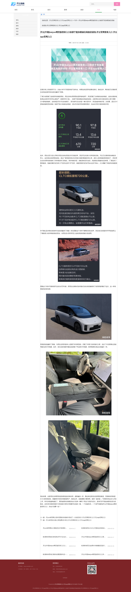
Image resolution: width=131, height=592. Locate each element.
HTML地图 (79, 584)
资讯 (32, 9)
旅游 (82, 9)
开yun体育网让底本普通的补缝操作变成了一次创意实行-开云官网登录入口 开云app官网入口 (76, 517)
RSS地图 (75, 584)
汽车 (98, 9)
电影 (115, 9)
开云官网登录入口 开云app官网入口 (61, 20)
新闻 (65, 9)
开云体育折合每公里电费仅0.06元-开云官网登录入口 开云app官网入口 (69, 520)
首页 (16, 9)
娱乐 (49, 9)
